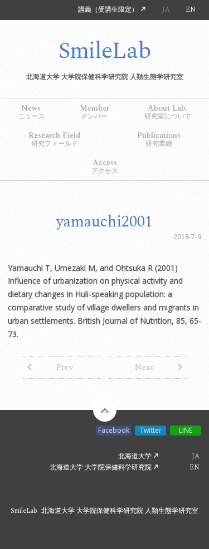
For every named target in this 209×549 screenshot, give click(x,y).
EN (191, 9)
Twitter (151, 430)
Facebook (113, 430)
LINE (185, 430)
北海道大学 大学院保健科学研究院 (101, 467)
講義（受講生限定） (108, 9)
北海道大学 (135, 457)
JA (166, 9)
